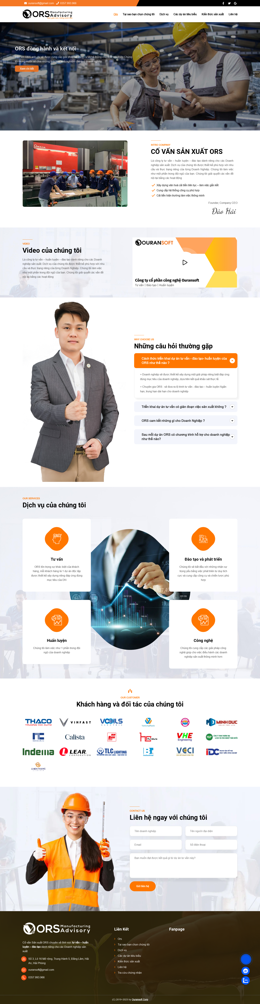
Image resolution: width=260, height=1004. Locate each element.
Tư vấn (57, 559)
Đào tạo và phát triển (203, 559)
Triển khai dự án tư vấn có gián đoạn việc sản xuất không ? (184, 407)
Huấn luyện (57, 640)
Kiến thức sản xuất (213, 14)
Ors (116, 14)
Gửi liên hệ (142, 886)
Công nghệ (203, 640)
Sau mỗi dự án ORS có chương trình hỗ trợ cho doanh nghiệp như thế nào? (186, 437)
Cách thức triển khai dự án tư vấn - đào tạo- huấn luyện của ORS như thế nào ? (184, 361)
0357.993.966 (66, 3)
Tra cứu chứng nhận (130, 972)
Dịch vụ (164, 14)
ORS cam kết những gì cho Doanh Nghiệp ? (173, 420)
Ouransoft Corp (140, 999)
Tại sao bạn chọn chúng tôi (139, 14)
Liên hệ (233, 14)
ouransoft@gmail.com (39, 3)
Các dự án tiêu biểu (185, 14)
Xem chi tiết (27, 68)
